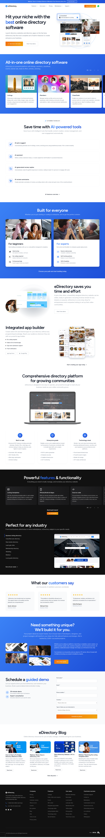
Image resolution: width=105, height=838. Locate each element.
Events (49, 800)
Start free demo (90, 6)
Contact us (86, 798)
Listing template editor (53, 812)
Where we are (33, 803)
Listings (50, 795)
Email (58, 686)
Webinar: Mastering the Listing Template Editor (88, 756)
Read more (9, 771)
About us (32, 798)
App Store (10, 354)
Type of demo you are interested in (65, 707)
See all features (52, 514)
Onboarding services (89, 809)
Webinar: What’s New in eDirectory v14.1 (37, 756)
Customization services (89, 803)
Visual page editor (52, 809)
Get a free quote (61, 662)
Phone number (60, 693)
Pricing (31, 795)
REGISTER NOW (72, 1)
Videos (85, 814)
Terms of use (33, 817)
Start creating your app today (77, 365)
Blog (31, 812)
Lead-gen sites (69, 803)
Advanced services (88, 806)
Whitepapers (87, 817)
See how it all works (14, 43)
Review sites (69, 814)
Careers (32, 806)
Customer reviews (34, 800)
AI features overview (52, 195)
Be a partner (33, 809)
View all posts (52, 776)
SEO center (50, 803)
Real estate (68, 798)
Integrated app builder (53, 806)
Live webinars (87, 812)
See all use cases (12, 567)
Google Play (23, 354)
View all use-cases (70, 817)
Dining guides (69, 812)
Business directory (70, 795)
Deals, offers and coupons (54, 798)
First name (59, 678)
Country (58, 700)
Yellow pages (69, 809)
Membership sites (70, 806)
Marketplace (87, 800)
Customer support (88, 795)
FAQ (31, 814)
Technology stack (52, 814)
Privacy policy (33, 820)
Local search (69, 800)
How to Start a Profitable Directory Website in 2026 (14, 756)
